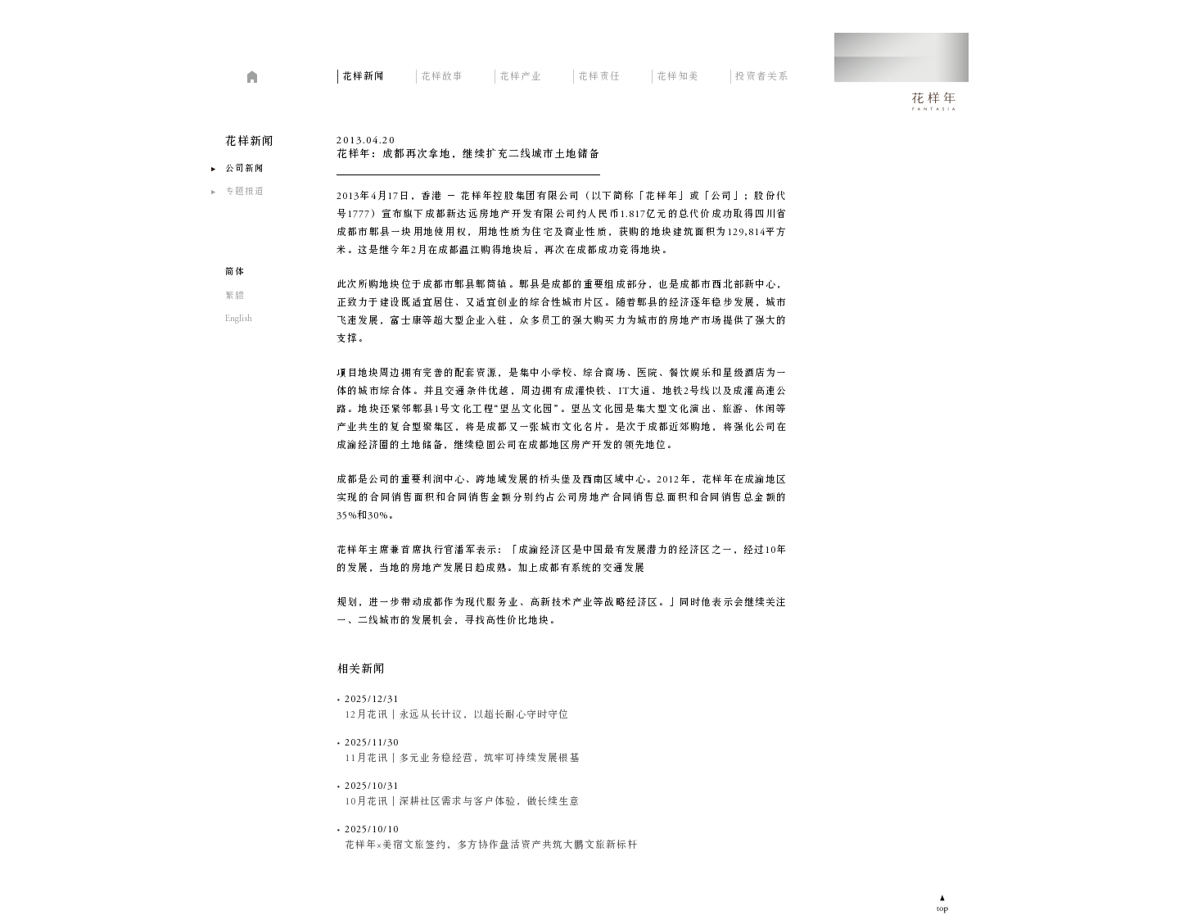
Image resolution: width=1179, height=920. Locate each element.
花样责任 (599, 75)
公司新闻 (244, 169)
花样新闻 (363, 75)
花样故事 (442, 75)
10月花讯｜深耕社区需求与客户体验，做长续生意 (462, 802)
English (238, 319)
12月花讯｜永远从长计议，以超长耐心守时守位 (457, 715)
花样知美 (678, 75)
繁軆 (235, 296)
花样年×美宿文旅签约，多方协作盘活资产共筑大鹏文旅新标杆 (491, 845)
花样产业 (520, 75)
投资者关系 (761, 75)
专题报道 (244, 192)
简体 (235, 272)
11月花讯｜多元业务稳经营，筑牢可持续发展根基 (462, 759)
